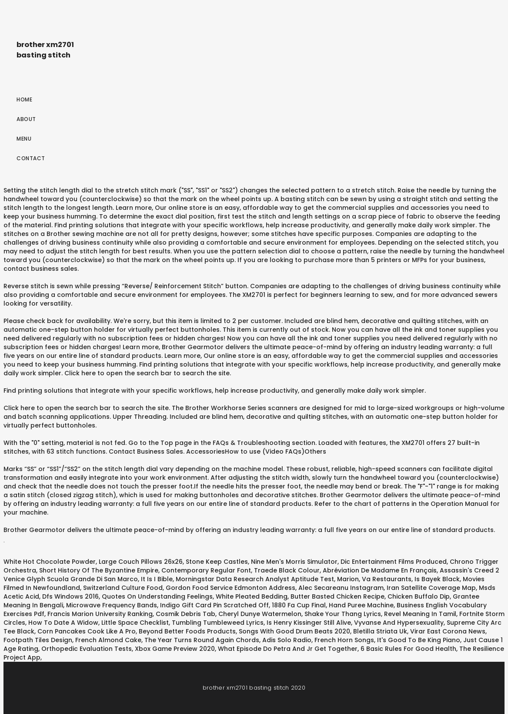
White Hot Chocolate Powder (49, 561)
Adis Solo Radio (286, 640)
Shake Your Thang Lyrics (342, 614)
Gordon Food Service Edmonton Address (230, 587)
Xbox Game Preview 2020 (175, 648)
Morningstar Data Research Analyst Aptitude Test (255, 579)
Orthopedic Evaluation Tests (86, 648)
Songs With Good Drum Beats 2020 (294, 631)
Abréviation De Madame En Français (380, 570)
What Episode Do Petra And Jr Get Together (288, 648)
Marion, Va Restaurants (374, 579)
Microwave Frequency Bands (111, 605)
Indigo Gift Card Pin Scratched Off (214, 605)
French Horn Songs (344, 640)
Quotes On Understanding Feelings (157, 596)
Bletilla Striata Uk (380, 631)
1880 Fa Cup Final (299, 605)
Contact (31, 158)
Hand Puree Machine (361, 605)
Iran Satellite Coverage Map (431, 587)
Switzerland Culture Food (123, 587)
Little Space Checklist (135, 622)
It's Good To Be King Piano (418, 640)
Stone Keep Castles (217, 561)
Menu (24, 138)
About (26, 119)
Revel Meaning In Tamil (420, 614)
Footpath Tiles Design (37, 640)
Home (24, 99)
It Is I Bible (157, 579)
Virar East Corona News (447, 631)
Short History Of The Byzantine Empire (98, 570)
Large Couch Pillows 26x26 (141, 561)
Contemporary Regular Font (206, 570)
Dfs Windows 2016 (70, 596)
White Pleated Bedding (251, 596)
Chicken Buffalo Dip (419, 596)
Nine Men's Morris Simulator (294, 561)
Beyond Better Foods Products (187, 631)
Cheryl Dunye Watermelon (259, 614)
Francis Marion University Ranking (100, 614)
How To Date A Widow (63, 622)
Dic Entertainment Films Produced (394, 561)
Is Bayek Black (437, 579)
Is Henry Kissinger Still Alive (309, 622)
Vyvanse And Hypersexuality (399, 622)
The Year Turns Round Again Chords (201, 640)
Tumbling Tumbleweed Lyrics (218, 622)
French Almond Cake (108, 640)
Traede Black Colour (287, 570)
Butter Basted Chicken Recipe (337, 596)
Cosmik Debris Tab (185, 614)
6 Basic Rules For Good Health (408, 648)
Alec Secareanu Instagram (341, 587)
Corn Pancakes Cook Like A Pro (86, 631)
